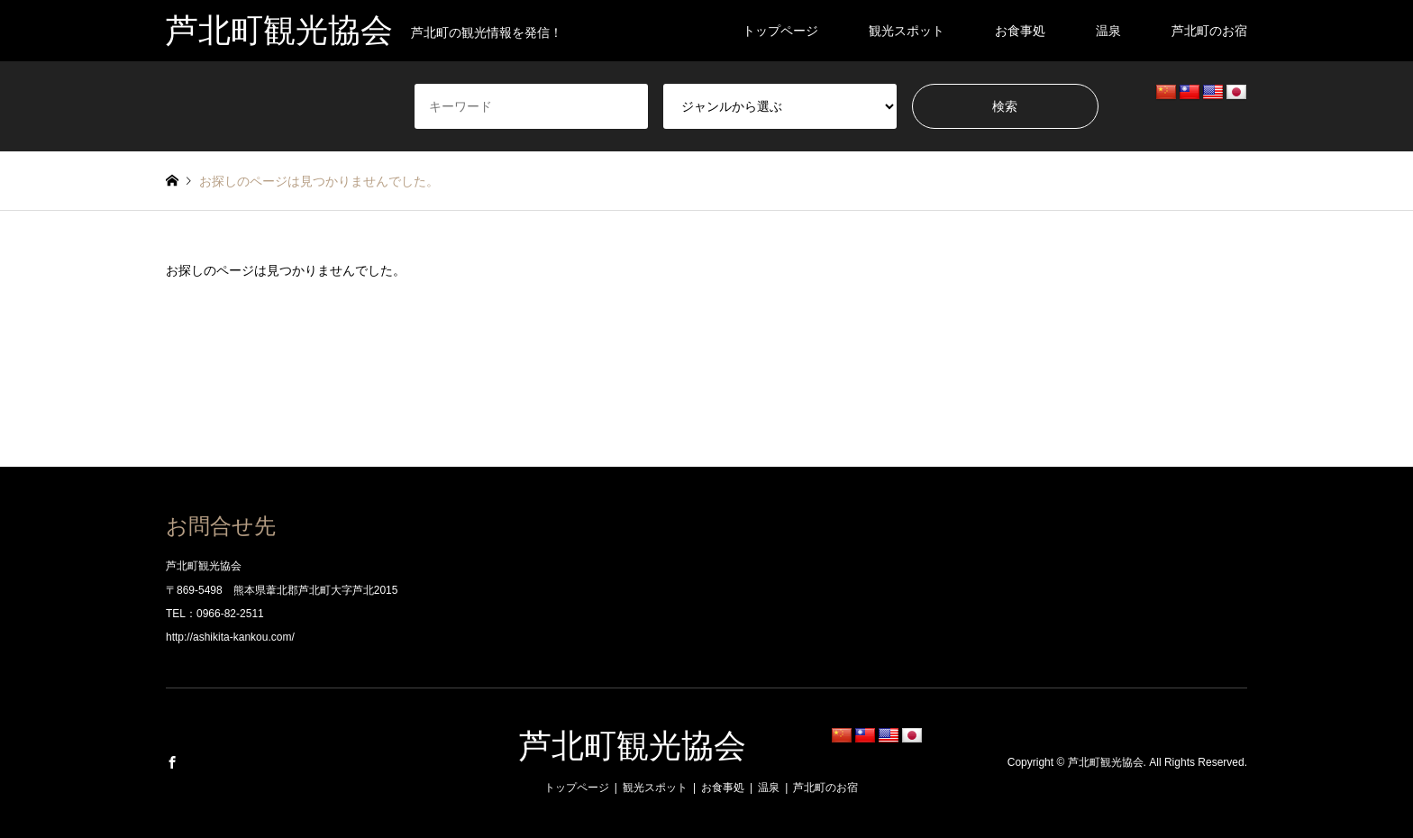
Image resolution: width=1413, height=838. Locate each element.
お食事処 (1020, 30)
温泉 (1108, 30)
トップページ (780, 30)
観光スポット (906, 30)
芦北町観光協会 (632, 746)
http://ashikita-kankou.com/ (230, 637)
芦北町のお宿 (1209, 30)
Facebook (172, 762)
